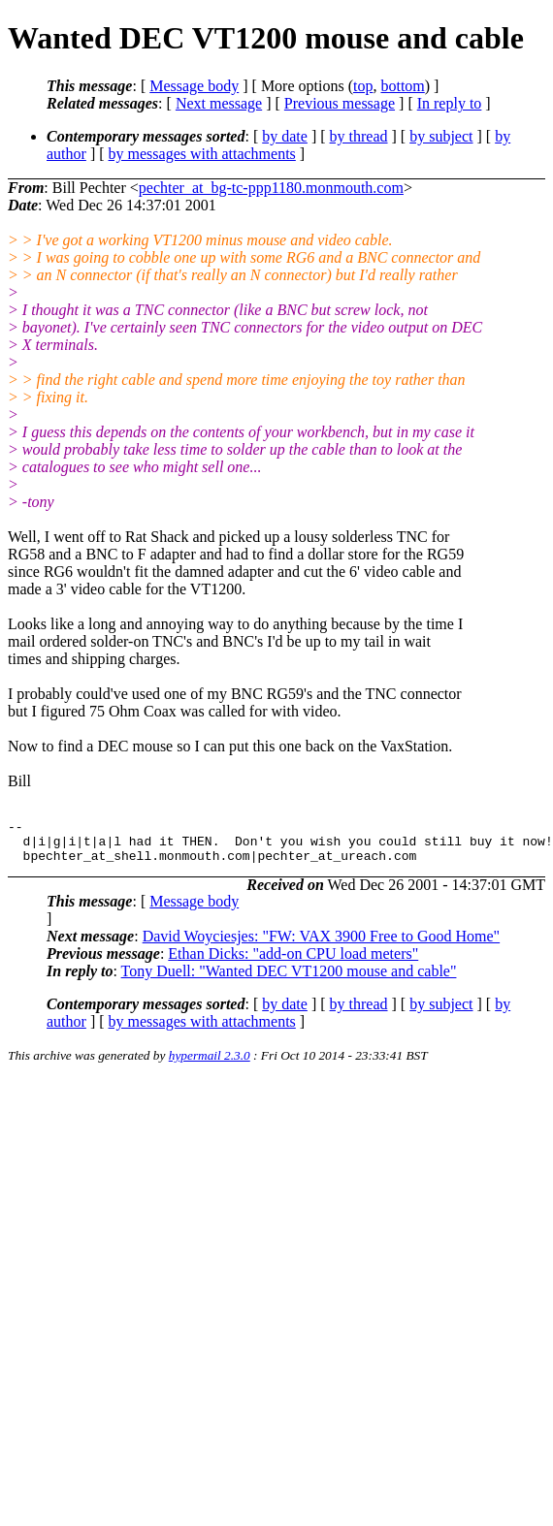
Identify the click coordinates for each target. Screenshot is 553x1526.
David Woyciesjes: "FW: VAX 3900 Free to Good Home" (321, 945)
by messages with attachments (202, 153)
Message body (194, 86)
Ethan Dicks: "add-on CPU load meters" (293, 962)
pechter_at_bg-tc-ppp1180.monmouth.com (271, 187)
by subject (440, 136)
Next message (219, 103)
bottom (402, 86)
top (363, 86)
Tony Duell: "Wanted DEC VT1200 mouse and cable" (289, 979)
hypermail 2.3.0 (209, 1064)
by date (285, 136)
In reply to (449, 103)
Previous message (339, 103)
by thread (359, 136)
